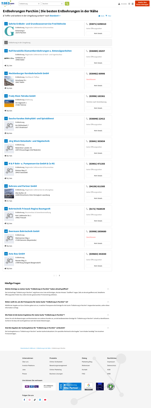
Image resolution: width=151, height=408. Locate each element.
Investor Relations (28, 365)
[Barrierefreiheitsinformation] (130, 3)
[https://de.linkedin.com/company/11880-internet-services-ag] (40, 400)
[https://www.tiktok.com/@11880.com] (35, 400)
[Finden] (67, 4)
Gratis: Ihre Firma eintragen (142, 3)
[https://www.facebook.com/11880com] (24, 400)
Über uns (25, 362)
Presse (24, 374)
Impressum (111, 362)
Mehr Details (98, 33)
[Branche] (30, 4)
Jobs (24, 370)
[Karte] (101, 15)
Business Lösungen (56, 374)
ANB (108, 374)
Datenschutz (111, 365)
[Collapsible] (108, 288)
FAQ (83, 374)
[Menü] (133, 3)
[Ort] (53, 4)
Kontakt (84, 370)
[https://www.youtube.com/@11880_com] (45, 400)
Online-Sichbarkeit (56, 362)
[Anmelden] (123, 3)
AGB (108, 370)
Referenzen (86, 365)
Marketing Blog (87, 362)
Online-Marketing (56, 370)
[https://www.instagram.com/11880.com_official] (29, 400)
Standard (54, 15)
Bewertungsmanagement (58, 365)
